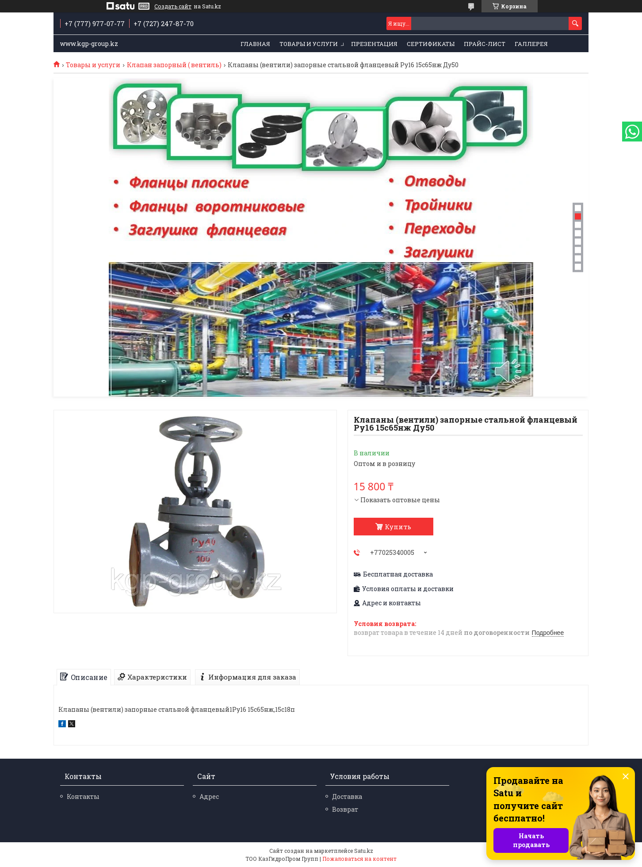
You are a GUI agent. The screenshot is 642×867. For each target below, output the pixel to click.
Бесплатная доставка (398, 574)
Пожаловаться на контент (359, 858)
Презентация (374, 44)
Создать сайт (172, 6)
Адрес (209, 796)
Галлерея (531, 44)
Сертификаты (431, 44)
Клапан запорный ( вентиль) (174, 65)
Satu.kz (363, 850)
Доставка (347, 796)
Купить (398, 526)
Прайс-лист (484, 44)
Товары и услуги (308, 44)
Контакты (83, 796)
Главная (255, 44)
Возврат (345, 809)
